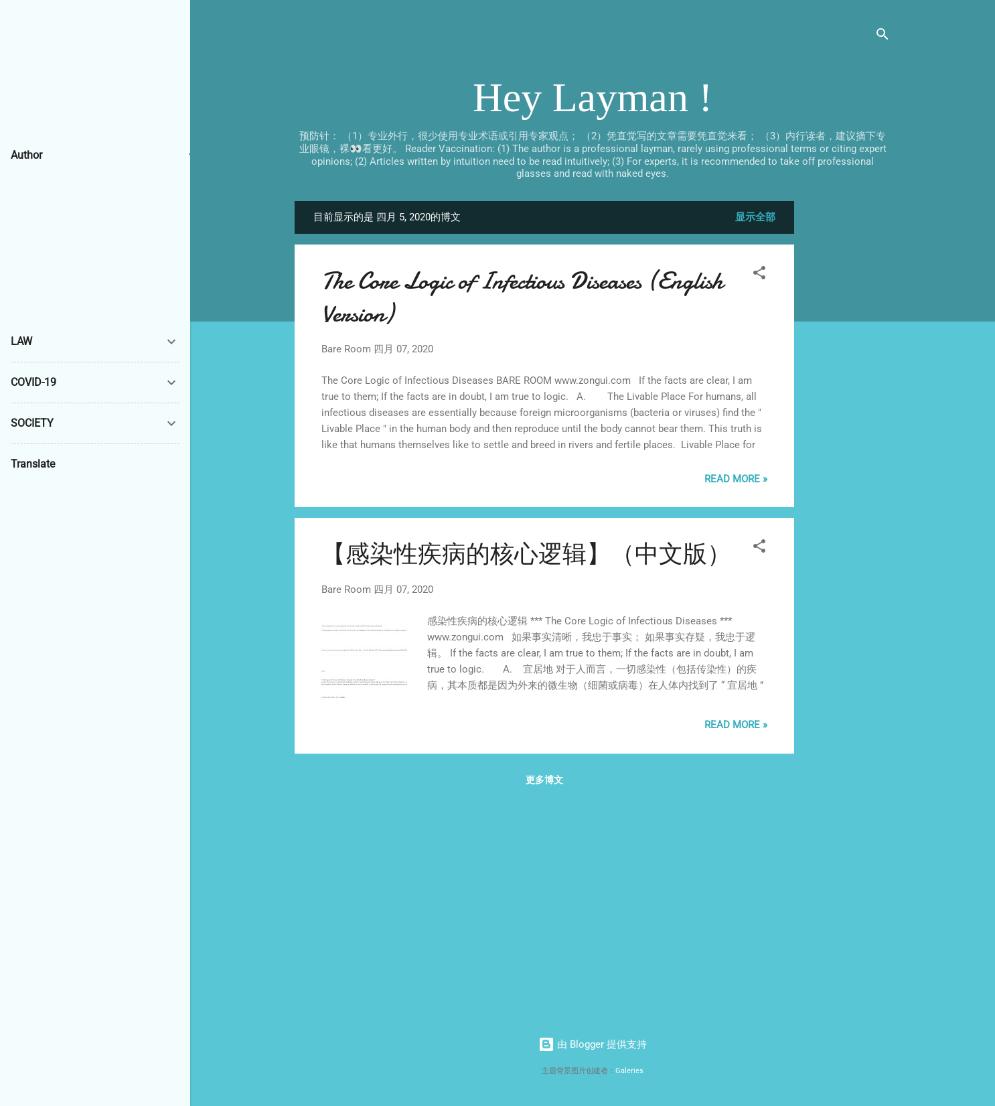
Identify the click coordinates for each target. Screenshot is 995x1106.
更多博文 (544, 779)
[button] (759, 275)
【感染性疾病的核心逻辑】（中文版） (526, 554)
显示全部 (755, 217)
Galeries (629, 1070)
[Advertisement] (848, 402)
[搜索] (882, 36)
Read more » (735, 479)
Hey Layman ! (592, 97)
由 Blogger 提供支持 (592, 1044)
